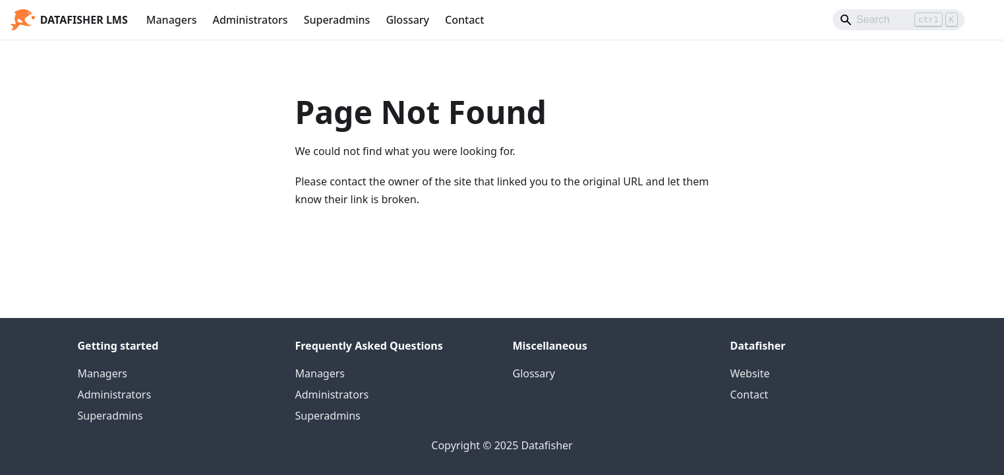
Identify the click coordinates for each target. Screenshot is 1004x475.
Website (750, 373)
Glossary (407, 20)
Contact (464, 20)
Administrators (249, 20)
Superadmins (337, 20)
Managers (171, 20)
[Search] (898, 19)
